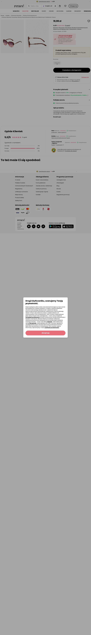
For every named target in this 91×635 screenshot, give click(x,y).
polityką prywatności (52, 327)
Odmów (49, 322)
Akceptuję (32, 323)
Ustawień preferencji (33, 317)
